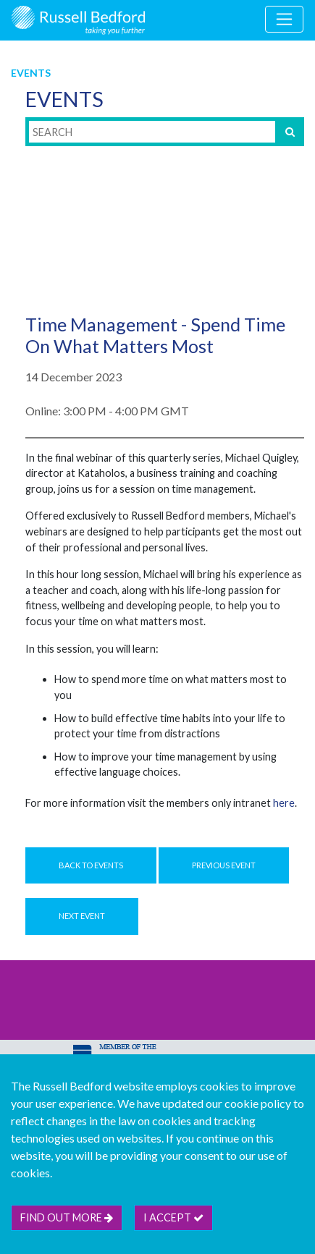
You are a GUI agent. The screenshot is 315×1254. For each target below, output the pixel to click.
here (284, 803)
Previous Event (224, 865)
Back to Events (91, 865)
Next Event (82, 915)
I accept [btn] (173, 1217)
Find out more (66, 1217)
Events (31, 73)
